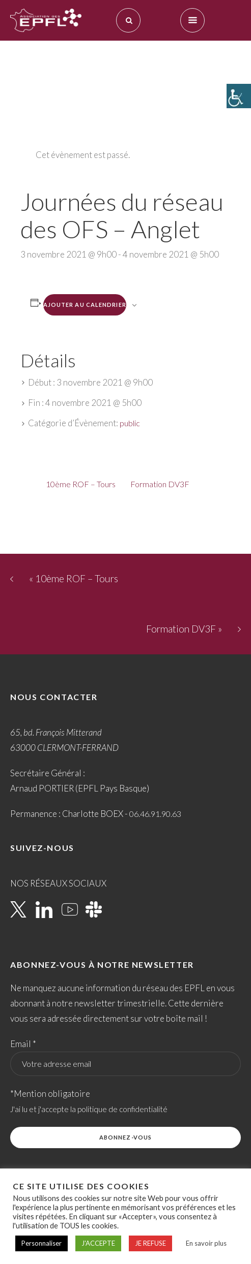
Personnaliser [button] (41, 1243)
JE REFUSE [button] (150, 1243)
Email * (23, 1043)
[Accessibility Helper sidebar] (239, 96)
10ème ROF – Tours (81, 484)
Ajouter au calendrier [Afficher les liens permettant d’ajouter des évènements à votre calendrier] (84, 304)
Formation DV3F (159, 484)
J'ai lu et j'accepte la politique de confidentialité (89, 1109)
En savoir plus (206, 1243)
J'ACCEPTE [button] (98, 1243)
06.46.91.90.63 (155, 813)
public (130, 423)
